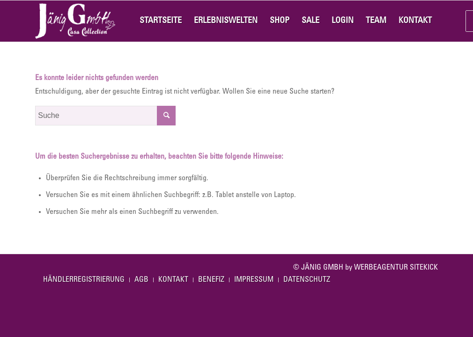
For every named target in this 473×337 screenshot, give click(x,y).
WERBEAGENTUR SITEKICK (396, 267)
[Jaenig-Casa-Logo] (75, 21)
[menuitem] (160, 21)
